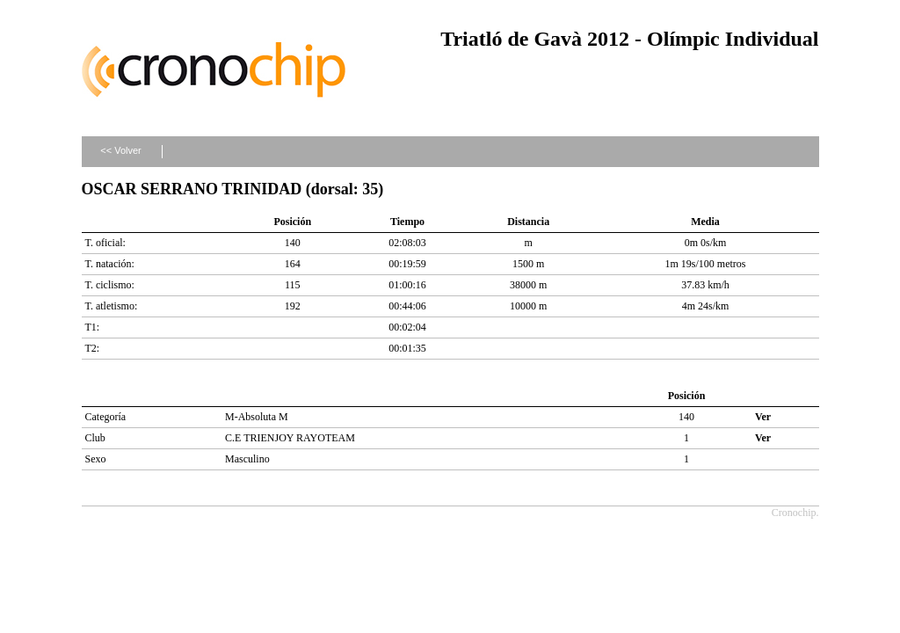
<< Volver (120, 150)
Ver (763, 417)
